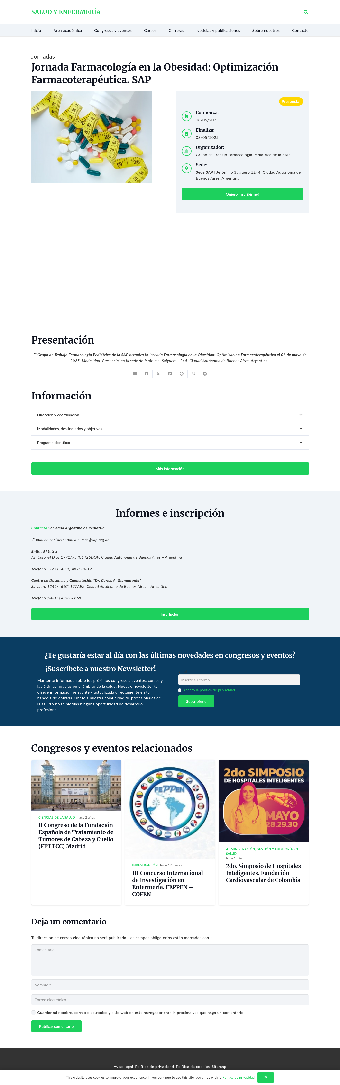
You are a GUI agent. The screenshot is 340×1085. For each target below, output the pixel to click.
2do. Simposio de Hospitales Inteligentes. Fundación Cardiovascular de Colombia (263, 873)
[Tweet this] (158, 374)
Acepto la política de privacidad (209, 690)
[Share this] (147, 374)
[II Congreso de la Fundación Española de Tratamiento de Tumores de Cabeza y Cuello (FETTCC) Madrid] (76, 762)
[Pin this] (182, 374)
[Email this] (135, 374)
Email (182, 671)
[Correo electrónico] (170, 999)
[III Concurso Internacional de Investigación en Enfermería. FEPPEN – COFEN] (170, 762)
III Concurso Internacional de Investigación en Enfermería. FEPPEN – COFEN (167, 884)
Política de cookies (193, 1066)
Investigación (145, 865)
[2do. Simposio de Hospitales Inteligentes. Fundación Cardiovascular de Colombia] (264, 762)
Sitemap (219, 1066)
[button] (306, 12)
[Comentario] (170, 960)
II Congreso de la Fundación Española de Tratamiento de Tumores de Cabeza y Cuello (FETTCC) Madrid (75, 836)
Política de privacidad (154, 1066)
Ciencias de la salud (56, 817)
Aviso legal (123, 1066)
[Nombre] (170, 984)
